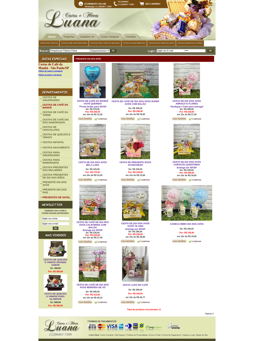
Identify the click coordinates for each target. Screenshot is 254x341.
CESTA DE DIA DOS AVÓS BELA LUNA (92, 163)
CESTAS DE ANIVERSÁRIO (74, 43)
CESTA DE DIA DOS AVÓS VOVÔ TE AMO (135, 224)
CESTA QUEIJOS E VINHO (190, 43)
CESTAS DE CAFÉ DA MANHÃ (104, 43)
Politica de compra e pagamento (50, 71)
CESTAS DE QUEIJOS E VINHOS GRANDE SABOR (55, 262)
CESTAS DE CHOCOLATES (161, 43)
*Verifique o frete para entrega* (187, 106)
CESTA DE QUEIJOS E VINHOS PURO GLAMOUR (55, 296)
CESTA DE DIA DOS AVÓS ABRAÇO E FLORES (187, 102)
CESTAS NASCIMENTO (134, 43)
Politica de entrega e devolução (50, 75)
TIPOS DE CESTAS (49, 43)
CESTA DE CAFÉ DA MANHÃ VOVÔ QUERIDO (92, 102)
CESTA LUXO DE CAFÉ (135, 285)
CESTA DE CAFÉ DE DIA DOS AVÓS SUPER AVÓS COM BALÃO (135, 102)
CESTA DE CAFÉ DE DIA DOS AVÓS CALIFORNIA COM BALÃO (93, 225)
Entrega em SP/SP (187, 167)
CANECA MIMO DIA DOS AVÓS (186, 224)
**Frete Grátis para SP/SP (92, 106)
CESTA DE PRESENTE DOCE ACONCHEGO (135, 163)
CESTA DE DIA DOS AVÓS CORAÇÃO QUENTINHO (187, 163)
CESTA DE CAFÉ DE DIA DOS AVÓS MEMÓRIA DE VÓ (93, 286)
